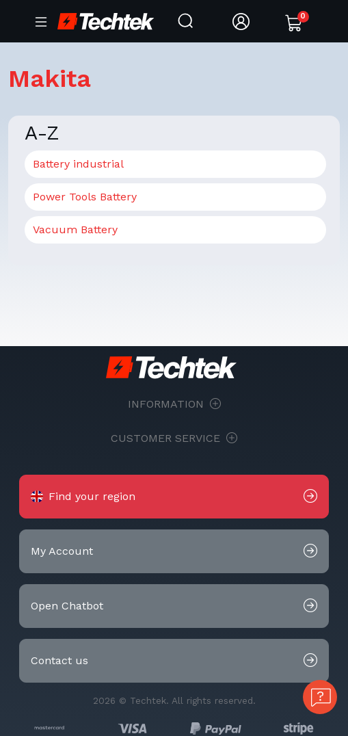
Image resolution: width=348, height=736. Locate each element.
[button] (174, 496)
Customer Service (174, 438)
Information (174, 404)
